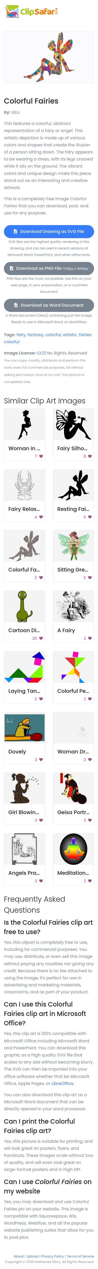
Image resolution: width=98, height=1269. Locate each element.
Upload (33, 1256)
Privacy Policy (52, 1256)
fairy (21, 335)
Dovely (17, 751)
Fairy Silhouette (77, 448)
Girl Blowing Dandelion (37, 812)
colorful (53, 335)
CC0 (41, 353)
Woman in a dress (32, 448)
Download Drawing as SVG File (49, 231)
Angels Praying (28, 873)
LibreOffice (62, 1084)
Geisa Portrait (75, 812)
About (19, 1256)
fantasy (35, 335)
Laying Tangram (29, 691)
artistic (70, 335)
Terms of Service (80, 1256)
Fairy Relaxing (26, 509)
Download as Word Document (49, 305)
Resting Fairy (74, 509)
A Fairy (66, 630)
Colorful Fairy (25, 569)
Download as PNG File (49, 268)
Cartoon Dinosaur (31, 630)
